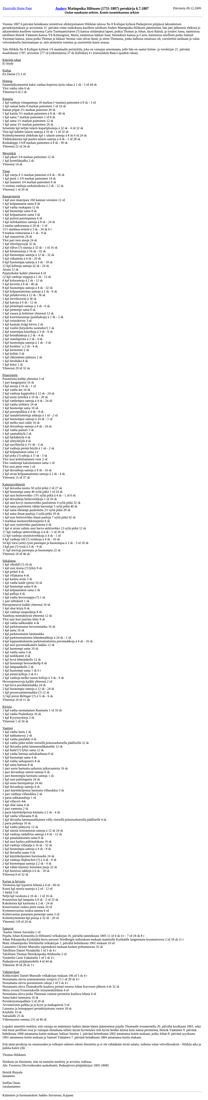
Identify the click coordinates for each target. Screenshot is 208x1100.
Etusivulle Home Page (17, 8)
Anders (61, 9)
